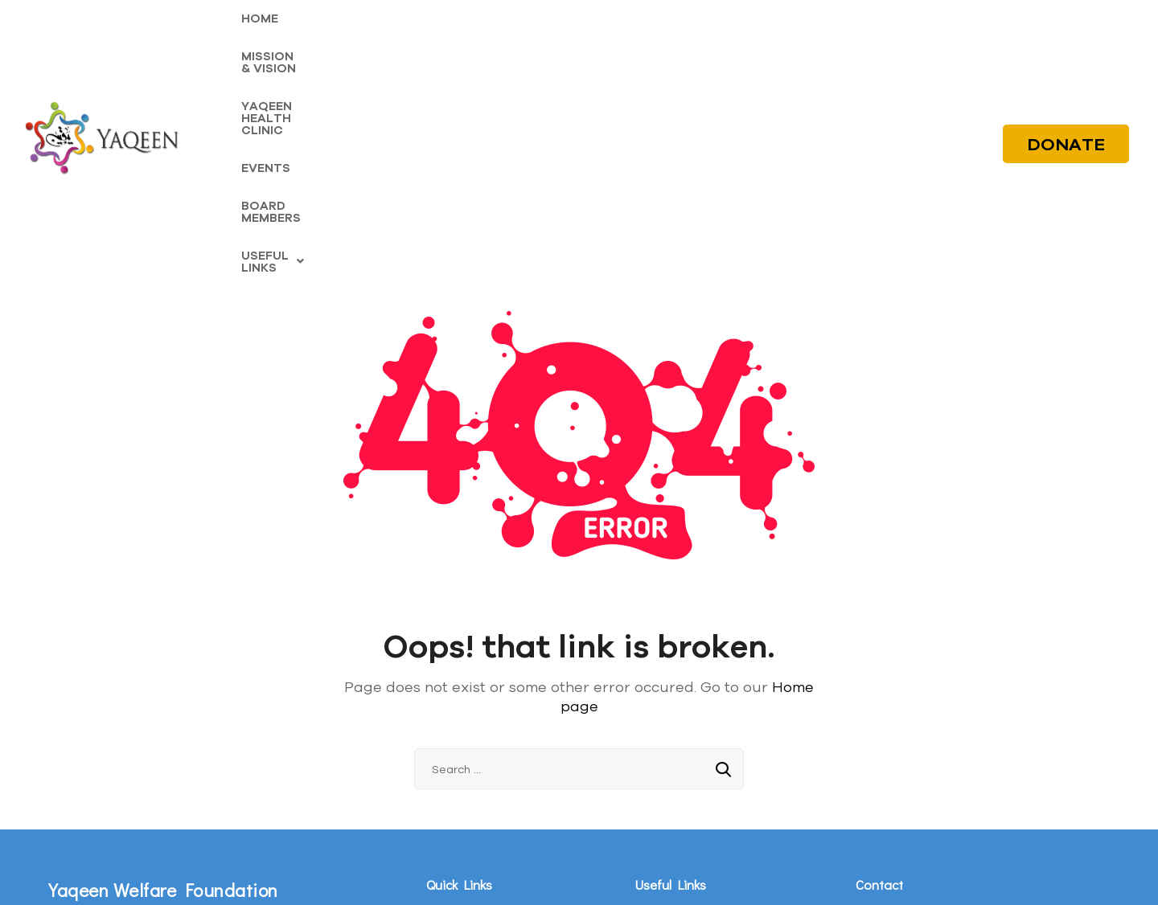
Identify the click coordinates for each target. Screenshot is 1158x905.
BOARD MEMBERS (694, 41)
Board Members (465, 803)
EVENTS (602, 41)
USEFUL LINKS (812, 41)
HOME (259, 41)
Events (442, 779)
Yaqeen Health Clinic (476, 755)
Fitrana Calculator (677, 755)
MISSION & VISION (347, 41)
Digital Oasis (697, 875)
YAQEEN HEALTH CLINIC (490, 41)
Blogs (647, 731)
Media (649, 707)
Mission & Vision (464, 731)
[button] (812, 41)
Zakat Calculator (673, 779)
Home (440, 707)
